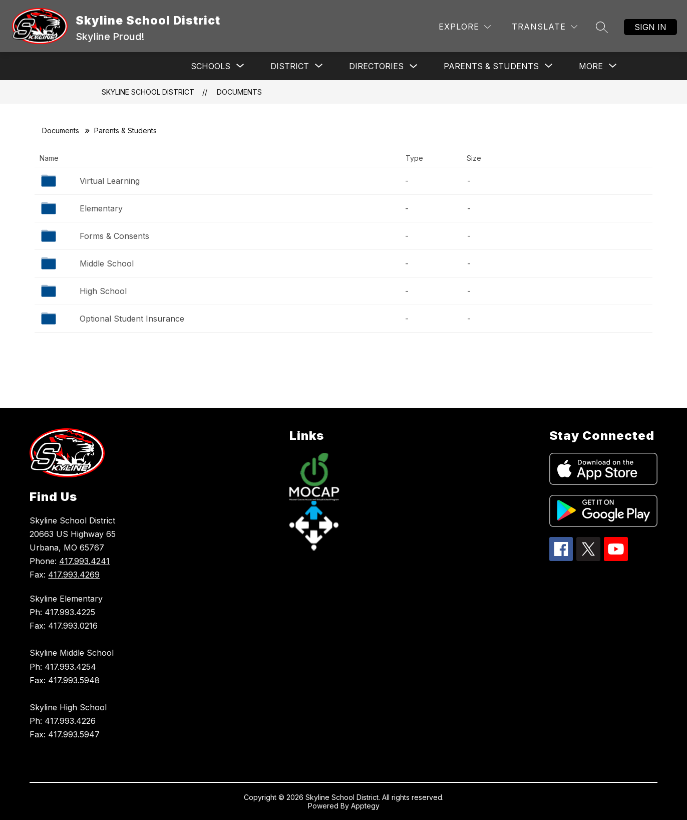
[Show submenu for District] (289, 66)
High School (103, 291)
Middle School (107, 263)
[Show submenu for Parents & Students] (491, 66)
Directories (376, 66)
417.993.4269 (74, 575)
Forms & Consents (114, 236)
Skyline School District (148, 92)
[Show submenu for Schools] (210, 66)
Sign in (650, 27)
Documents (239, 92)
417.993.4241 (84, 561)
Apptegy (365, 805)
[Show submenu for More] (591, 66)
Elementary (101, 208)
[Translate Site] (544, 27)
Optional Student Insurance (132, 319)
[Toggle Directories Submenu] (414, 66)
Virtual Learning (110, 181)
